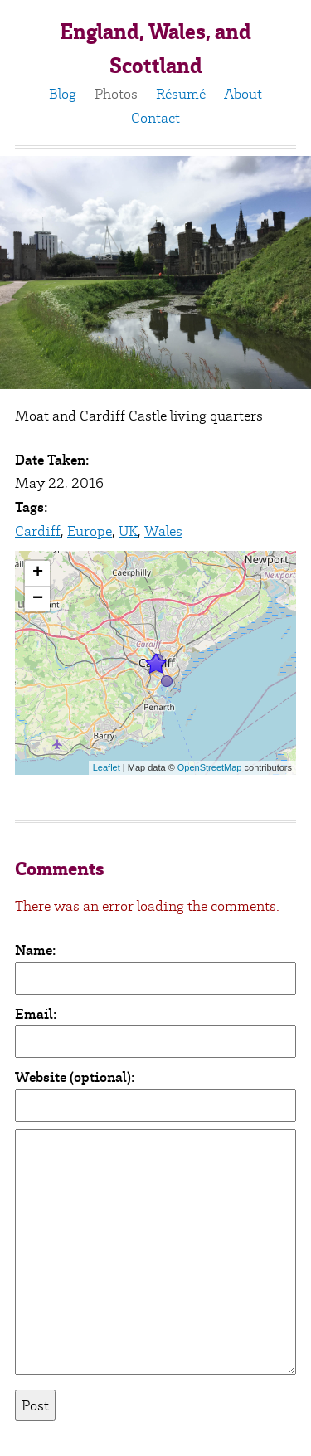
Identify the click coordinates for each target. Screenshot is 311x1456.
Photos (116, 93)
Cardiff (38, 531)
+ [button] (37, 573)
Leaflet (106, 767)
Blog (62, 93)
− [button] (37, 599)
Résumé (181, 93)
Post (35, 1405)
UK (128, 531)
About (243, 93)
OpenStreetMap (209, 767)
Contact (155, 118)
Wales (163, 531)
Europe (89, 531)
